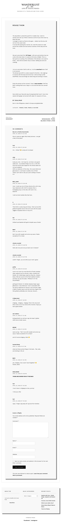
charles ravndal (17, 243)
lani (14, 383)
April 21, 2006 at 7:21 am (19, 315)
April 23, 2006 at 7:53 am (20, 401)
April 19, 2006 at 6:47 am (19, 159)
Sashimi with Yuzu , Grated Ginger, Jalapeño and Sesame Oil (48, 497)
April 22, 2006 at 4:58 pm (20, 373)
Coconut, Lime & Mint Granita (48, 500)
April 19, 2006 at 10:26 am (20, 204)
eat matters (16, 313)
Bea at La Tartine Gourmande (21, 132)
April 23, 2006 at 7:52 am (20, 385)
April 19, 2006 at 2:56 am (19, 147)
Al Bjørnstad (16, 298)
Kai (13, 217)
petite (14, 267)
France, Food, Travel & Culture (28, 107)
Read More (12, 502)
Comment (16, 421)
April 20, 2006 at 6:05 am (20, 268)
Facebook (27, 520)
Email (15, 447)
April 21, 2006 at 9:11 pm (19, 346)
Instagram (34, 520)
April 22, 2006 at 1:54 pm (19, 360)
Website (15, 454)
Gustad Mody (16, 344)
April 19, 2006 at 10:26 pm (20, 245)
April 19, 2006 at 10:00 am (20, 183)
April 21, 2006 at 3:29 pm (19, 329)
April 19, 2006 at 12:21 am (20, 133)
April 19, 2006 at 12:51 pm (20, 219)
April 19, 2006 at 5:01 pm (19, 231)
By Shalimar (17, 100)
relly (14, 157)
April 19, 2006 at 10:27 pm (20, 256)
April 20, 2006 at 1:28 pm (19, 300)
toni (14, 145)
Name (15, 440)
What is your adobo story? (47, 503)
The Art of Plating (45, 509)
